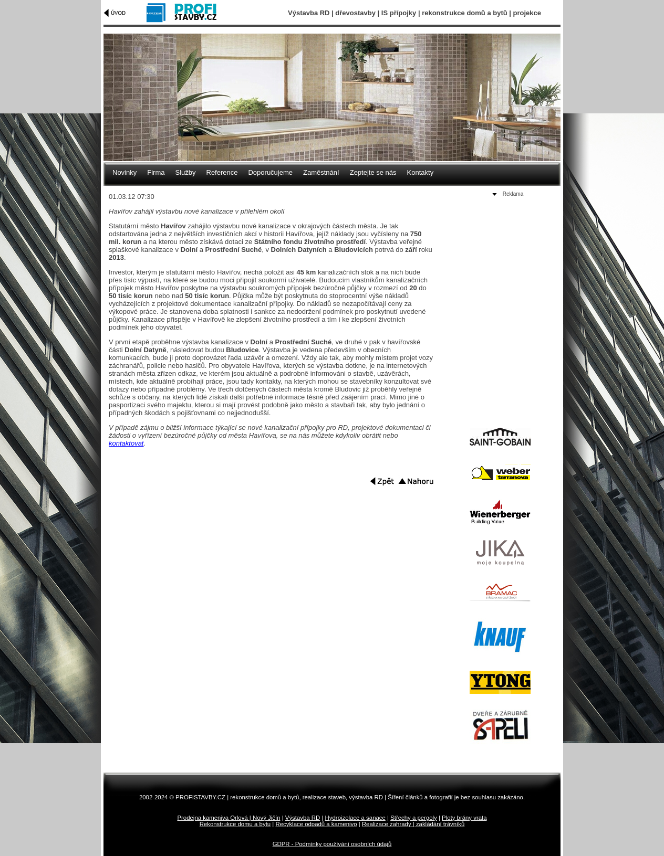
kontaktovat (126, 443)
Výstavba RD (302, 818)
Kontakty (420, 172)
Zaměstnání (321, 172)
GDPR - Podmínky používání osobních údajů (332, 844)
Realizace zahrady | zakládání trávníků (413, 824)
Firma (155, 172)
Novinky (124, 172)
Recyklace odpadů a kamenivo (316, 824)
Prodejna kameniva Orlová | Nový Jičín (228, 818)
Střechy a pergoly (413, 818)
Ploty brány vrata (464, 818)
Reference (222, 172)
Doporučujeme (270, 172)
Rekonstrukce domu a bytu (235, 824)
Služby (185, 172)
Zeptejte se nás (373, 172)
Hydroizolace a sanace (355, 818)
